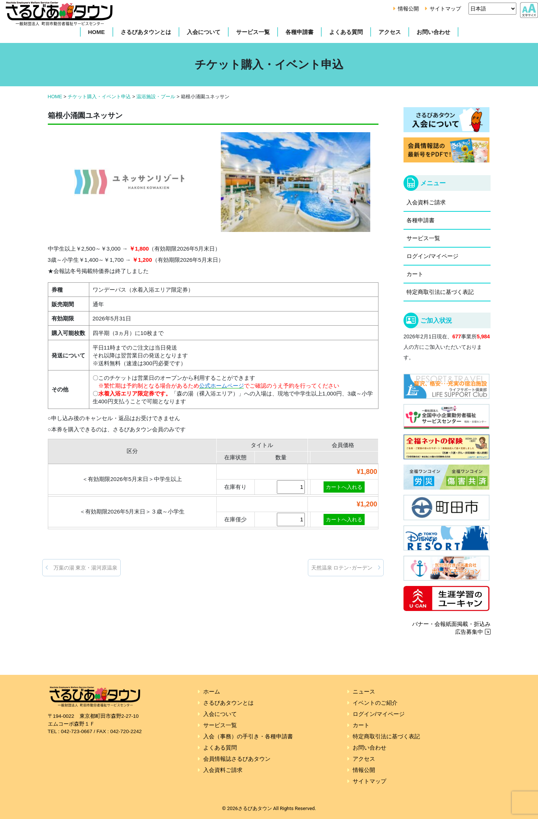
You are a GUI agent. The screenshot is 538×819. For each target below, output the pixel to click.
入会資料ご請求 (426, 202)
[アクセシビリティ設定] (529, 9)
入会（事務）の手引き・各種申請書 (248, 736)
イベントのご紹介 (375, 702)
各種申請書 (299, 32)
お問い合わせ (433, 32)
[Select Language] (492, 9)
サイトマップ (445, 9)
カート (414, 274)
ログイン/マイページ (432, 256)
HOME (96, 32)
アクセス (389, 32)
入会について (203, 32)
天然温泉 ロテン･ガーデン (346, 568)
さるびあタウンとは (146, 32)
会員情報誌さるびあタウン (236, 759)
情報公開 (408, 9)
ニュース (364, 691)
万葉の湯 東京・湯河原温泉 (82, 568)
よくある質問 (346, 32)
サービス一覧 (253, 32)
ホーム (211, 691)
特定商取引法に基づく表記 (440, 292)
